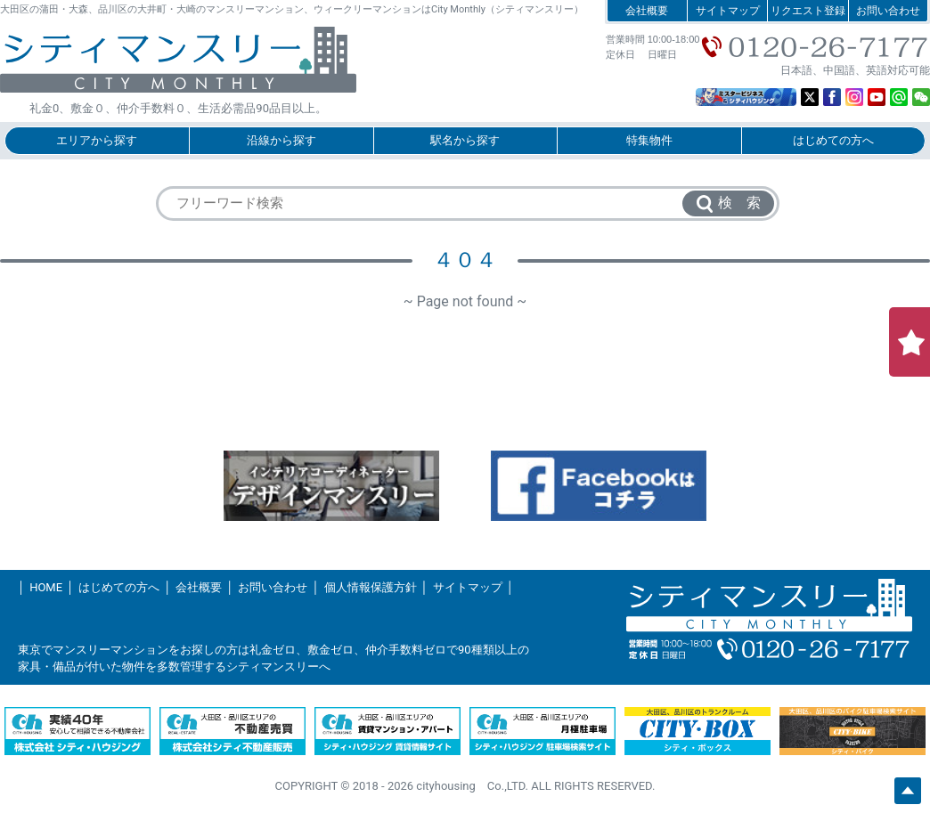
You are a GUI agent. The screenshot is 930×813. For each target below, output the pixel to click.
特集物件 (649, 140)
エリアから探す (96, 140)
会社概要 (646, 10)
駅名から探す (465, 140)
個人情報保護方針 (370, 587)
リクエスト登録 (808, 10)
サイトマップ (728, 10)
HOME (45, 587)
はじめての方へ (833, 140)
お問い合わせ (888, 10)
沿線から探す (281, 140)
